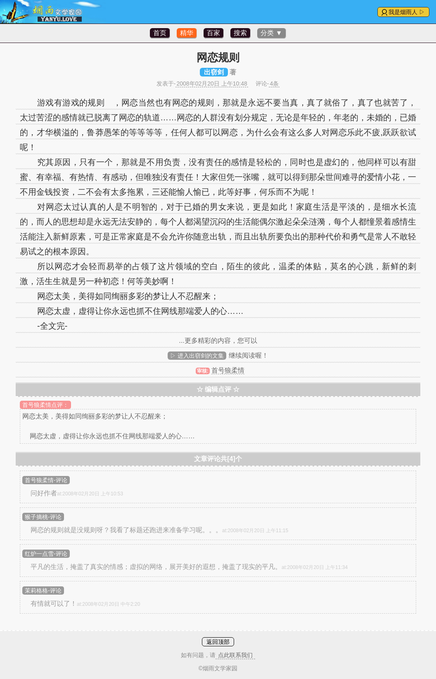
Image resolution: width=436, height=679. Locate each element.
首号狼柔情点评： (45, 405)
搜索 (240, 32)
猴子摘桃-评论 (43, 517)
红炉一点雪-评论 (46, 553)
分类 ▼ (271, 32)
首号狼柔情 (227, 370)
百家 (213, 32)
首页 (159, 32)
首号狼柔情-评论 (46, 480)
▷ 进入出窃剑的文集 (197, 355)
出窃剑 (214, 72)
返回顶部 (218, 641)
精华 (186, 32)
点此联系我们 (235, 655)
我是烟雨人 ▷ (407, 12)
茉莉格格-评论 (43, 590)
